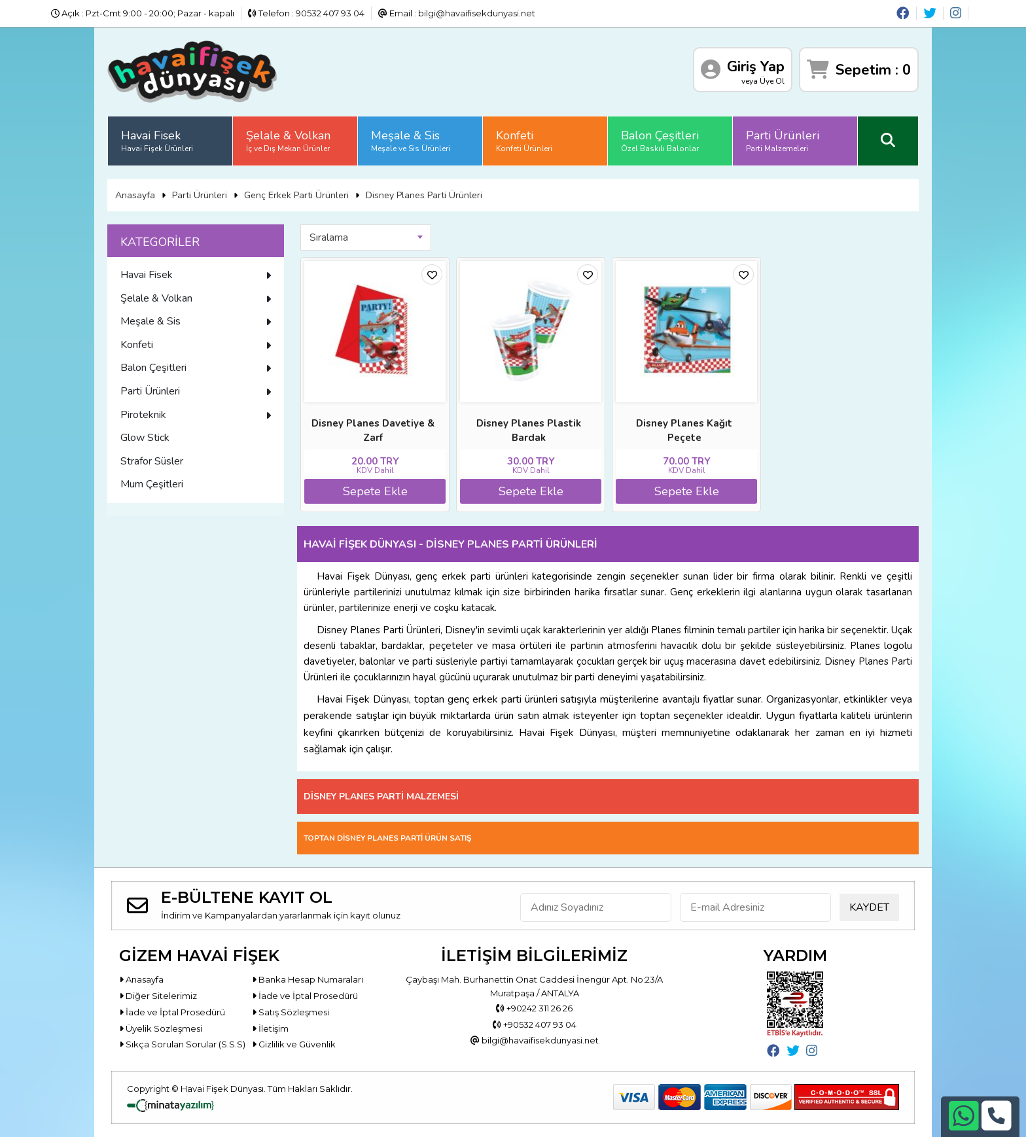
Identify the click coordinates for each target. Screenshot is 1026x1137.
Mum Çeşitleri (151, 484)
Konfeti (524, 141)
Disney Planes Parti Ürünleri (424, 195)
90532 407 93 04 (330, 13)
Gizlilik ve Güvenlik (294, 1044)
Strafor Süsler (151, 461)
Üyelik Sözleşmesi (160, 1028)
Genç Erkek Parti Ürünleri (296, 195)
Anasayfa (135, 195)
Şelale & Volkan (288, 141)
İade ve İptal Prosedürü (305, 995)
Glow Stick (144, 437)
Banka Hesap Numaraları (307, 979)
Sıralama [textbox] (329, 237)
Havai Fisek (157, 141)
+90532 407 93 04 (534, 1024)
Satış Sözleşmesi (290, 1012)
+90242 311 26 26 (534, 1008)
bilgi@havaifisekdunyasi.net (476, 13)
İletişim (270, 1028)
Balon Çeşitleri (660, 141)
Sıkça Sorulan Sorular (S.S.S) (182, 1044)
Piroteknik (195, 415)
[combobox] (365, 237)
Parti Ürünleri (782, 141)
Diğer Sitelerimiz (158, 995)
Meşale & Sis (410, 141)
